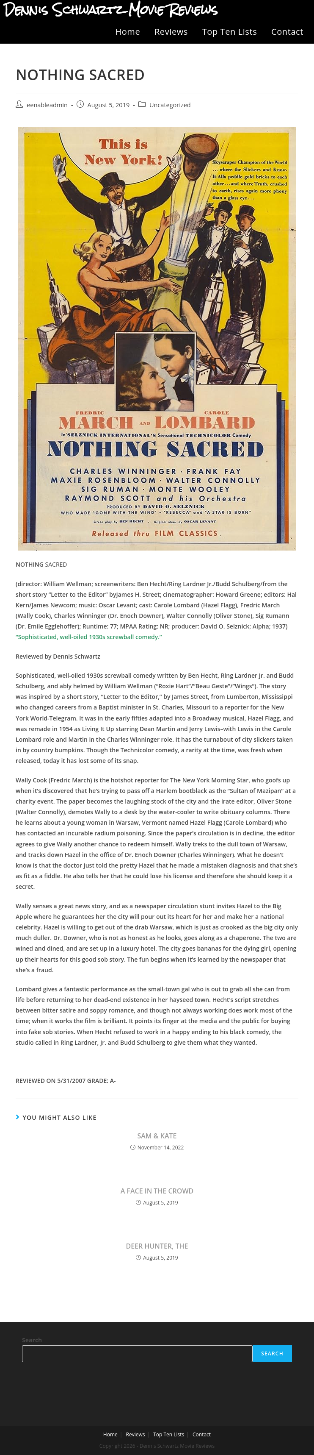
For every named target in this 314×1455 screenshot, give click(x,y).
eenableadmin (47, 105)
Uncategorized (170, 105)
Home (127, 31)
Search (32, 1340)
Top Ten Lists (229, 31)
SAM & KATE (156, 1136)
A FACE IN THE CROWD (157, 1191)
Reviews (171, 31)
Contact (287, 31)
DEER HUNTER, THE (157, 1246)
